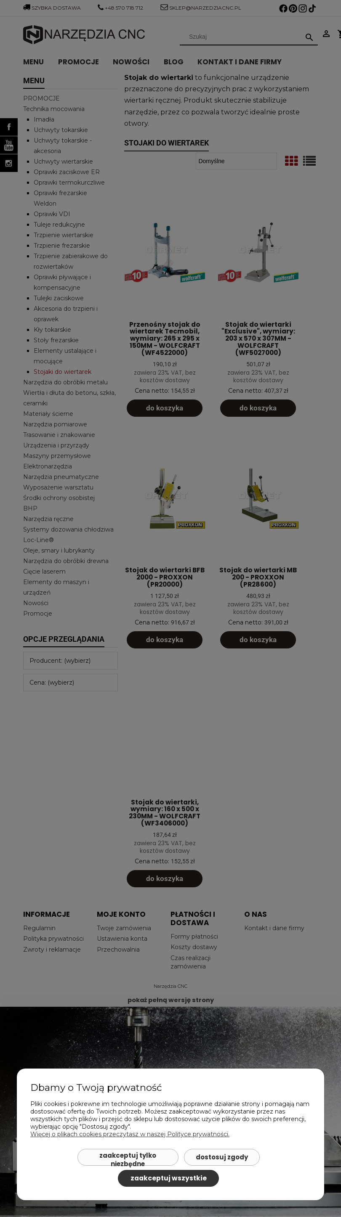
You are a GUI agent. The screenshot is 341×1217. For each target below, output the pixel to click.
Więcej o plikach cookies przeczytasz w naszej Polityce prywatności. (129, 1134)
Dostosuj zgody (222, 1157)
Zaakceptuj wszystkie (169, 1178)
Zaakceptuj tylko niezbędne (127, 1158)
